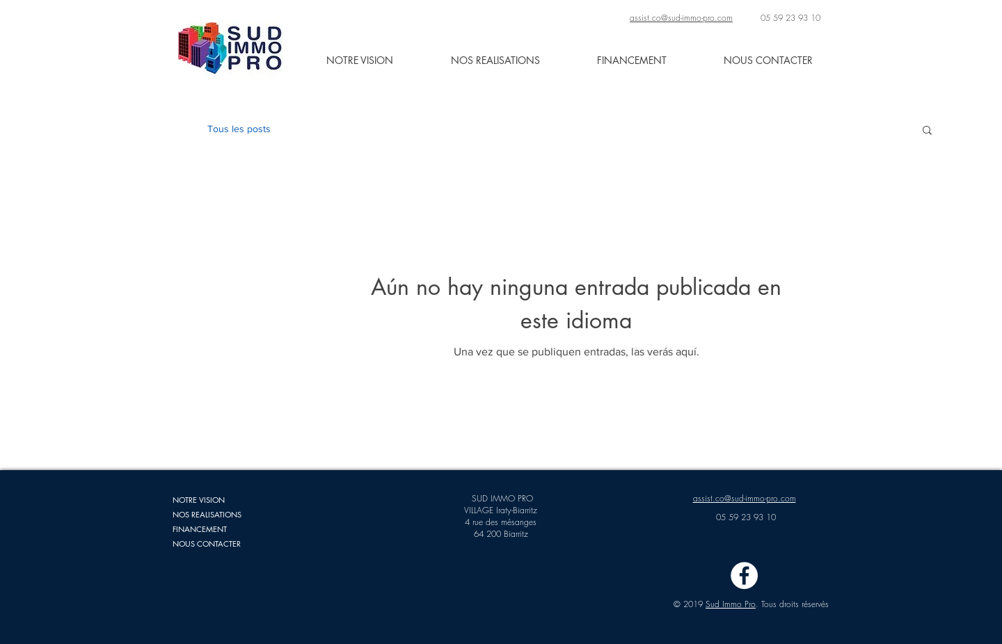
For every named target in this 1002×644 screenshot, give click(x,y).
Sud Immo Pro (731, 604)
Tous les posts (239, 128)
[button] (927, 131)
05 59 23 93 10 (790, 18)
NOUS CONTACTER (207, 543)
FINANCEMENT (200, 529)
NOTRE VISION (199, 499)
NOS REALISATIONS (207, 514)
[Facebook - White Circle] (744, 575)
